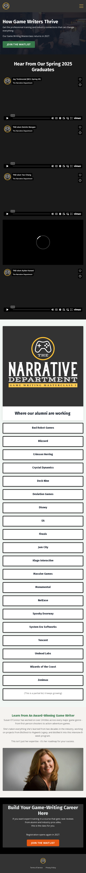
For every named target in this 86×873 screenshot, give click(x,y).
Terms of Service (36, 867)
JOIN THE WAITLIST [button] (19, 44)
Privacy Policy (51, 867)
